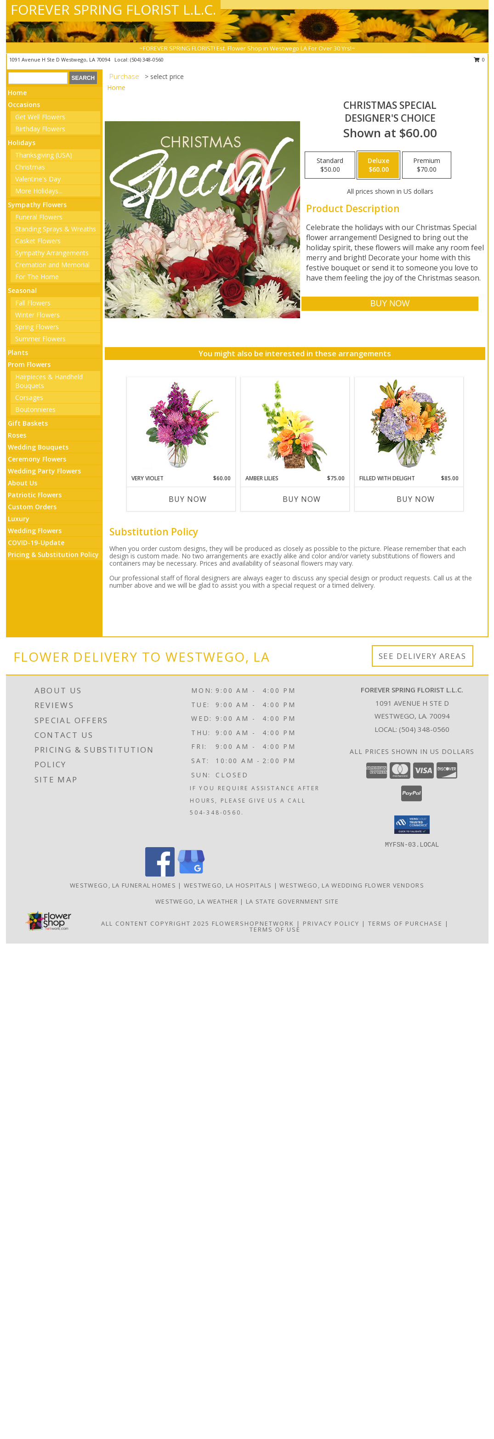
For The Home (37, 276)
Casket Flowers (38, 240)
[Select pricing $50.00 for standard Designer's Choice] (330, 165)
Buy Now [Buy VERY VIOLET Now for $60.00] (188, 499)
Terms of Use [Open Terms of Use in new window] (275, 929)
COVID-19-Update (36, 542)
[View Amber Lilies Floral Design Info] (294, 425)
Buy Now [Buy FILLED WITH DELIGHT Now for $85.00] (416, 499)
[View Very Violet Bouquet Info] (180, 425)
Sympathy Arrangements (52, 252)
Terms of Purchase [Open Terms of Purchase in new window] (405, 923)
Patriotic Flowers (35, 494)
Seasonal (22, 290)
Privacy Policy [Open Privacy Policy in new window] (331, 923)
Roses (17, 435)
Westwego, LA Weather (196, 901)
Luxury (18, 518)
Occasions (24, 104)
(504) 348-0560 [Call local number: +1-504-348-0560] (147, 59)
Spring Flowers (37, 326)
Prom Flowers (29, 364)
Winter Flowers (37, 314)
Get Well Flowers (40, 116)
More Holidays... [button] (38, 190)
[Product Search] (38, 78)
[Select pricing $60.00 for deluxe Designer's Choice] (378, 165)
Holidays (21, 142)
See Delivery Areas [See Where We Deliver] (422, 656)
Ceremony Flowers (37, 459)
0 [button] (479, 59)
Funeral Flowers (38, 217)
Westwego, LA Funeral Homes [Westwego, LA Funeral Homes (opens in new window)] (123, 885)
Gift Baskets (28, 423)
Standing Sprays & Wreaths (55, 229)
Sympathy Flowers (37, 204)
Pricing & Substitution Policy (53, 554)
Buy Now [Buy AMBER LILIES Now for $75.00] (302, 499)
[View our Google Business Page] (191, 874)
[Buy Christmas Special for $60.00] (389, 304)
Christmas (30, 167)
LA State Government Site (292, 901)
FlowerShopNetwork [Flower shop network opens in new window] (253, 923)
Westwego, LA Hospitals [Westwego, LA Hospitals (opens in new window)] (228, 885)
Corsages (29, 397)
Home (17, 92)
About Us (22, 482)
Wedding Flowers (35, 530)
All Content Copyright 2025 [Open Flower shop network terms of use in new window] (155, 923)
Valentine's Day (38, 178)
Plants (18, 352)
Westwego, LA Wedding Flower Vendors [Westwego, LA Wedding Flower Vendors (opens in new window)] (351, 885)
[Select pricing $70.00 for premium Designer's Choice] (427, 165)
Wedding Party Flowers (44, 471)
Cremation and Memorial (52, 264)
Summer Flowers (40, 338)
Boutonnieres (35, 409)
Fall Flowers (33, 302)
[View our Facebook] (160, 874)
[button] (412, 824)
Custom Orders (32, 506)
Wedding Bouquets (38, 447)
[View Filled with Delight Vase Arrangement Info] (408, 425)
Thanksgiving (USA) (43, 155)
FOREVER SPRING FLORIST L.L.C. (113, 9)
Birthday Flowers (40, 128)
